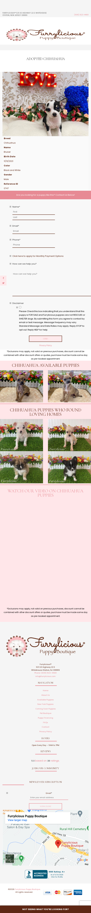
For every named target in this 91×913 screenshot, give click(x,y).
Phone (16, 239)
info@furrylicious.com (45, 676)
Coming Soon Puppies (45, 708)
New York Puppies (45, 704)
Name (16, 206)
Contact (45, 727)
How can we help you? (24, 263)
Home (45, 690)
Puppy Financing (45, 718)
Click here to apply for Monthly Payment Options (38, 256)
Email (15, 226)
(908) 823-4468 (81, 15)
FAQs (45, 722)
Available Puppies (45, 699)
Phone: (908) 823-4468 (45, 673)
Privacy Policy (45, 345)
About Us (45, 695)
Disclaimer (18, 303)
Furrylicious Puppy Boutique (27, 889)
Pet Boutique (45, 713)
